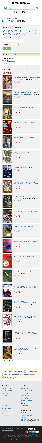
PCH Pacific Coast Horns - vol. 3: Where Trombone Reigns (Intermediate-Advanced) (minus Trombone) (25, 302)
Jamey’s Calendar (6, 393)
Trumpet (12, 35)
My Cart (27, 11)
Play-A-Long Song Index (13, 371)
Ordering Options (6, 410)
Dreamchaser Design (15, 439)
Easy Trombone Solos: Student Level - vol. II (25, 107)
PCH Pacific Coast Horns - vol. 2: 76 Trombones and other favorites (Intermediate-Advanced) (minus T (26, 287)
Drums (5, 32)
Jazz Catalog (24, 397)
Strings (34, 33)
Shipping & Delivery (6, 408)
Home (3, 18)
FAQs (3, 413)
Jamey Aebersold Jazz (7, 387)
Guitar (21, 32)
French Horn (15, 32)
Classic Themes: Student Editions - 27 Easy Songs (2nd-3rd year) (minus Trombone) (27, 93)
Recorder (21, 33)
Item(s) (18, 11)
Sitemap (11, 430)
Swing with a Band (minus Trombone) (23, 226)
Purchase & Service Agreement (13, 428)
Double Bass (32, 30)
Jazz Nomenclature (12, 374)
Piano (34, 32)
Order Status (4, 405)
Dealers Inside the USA (26, 405)
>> (12, 58)
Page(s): (4, 58)
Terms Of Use (4, 428)
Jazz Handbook (32, 371)
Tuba (17, 35)
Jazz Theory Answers (25, 388)
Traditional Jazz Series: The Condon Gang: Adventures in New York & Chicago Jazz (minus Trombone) (26, 183)
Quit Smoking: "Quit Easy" (27, 400)
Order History (5, 407)
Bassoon (20, 30)
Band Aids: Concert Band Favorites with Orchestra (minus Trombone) (27, 78)
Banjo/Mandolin (8, 30)
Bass (15, 30)
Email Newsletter (25, 398)
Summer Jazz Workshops (26, 415)
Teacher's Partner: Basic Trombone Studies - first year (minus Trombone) (26, 316)
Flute (9, 32)
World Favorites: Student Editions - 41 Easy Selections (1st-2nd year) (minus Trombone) (25, 332)
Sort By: (4, 60)
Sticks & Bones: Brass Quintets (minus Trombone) (24, 257)
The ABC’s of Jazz (5, 392)
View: (3, 63)
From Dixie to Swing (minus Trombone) (24, 122)
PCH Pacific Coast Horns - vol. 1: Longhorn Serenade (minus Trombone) (25, 197)
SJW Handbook (24, 392)
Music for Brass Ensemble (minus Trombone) (25, 241)
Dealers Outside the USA (26, 407)
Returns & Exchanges (6, 412)
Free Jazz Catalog (30, 374)
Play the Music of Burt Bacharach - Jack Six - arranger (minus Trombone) (25, 348)
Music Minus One (10, 18)
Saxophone (28, 33)
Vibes (21, 35)
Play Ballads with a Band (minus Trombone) (25, 211)
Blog (22, 414)
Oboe (29, 32)
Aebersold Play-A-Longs (7, 390)
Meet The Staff (5, 395)
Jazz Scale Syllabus (11, 378)
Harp (25, 32)
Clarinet (26, 30)
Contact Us (4, 397)
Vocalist (26, 35)
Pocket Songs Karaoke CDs (10, 33)
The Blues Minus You (19, 167)
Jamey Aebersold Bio (6, 388)
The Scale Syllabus (25, 393)
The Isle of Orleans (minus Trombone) (24, 137)
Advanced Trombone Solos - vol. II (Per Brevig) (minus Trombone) (19, 68)
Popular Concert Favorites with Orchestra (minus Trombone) (26, 272)
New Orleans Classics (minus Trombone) (24, 152)
